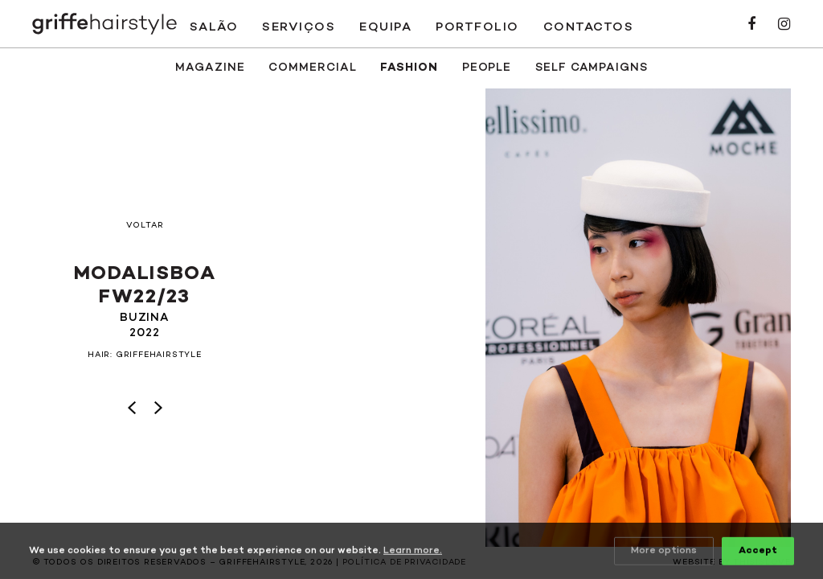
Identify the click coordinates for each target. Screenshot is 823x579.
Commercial (312, 68)
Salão (214, 27)
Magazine (209, 68)
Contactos (588, 27)
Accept (758, 551)
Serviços (298, 27)
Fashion (408, 68)
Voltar (145, 226)
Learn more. (412, 551)
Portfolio (477, 27)
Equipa (385, 27)
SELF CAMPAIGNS (591, 68)
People (486, 68)
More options (664, 551)
